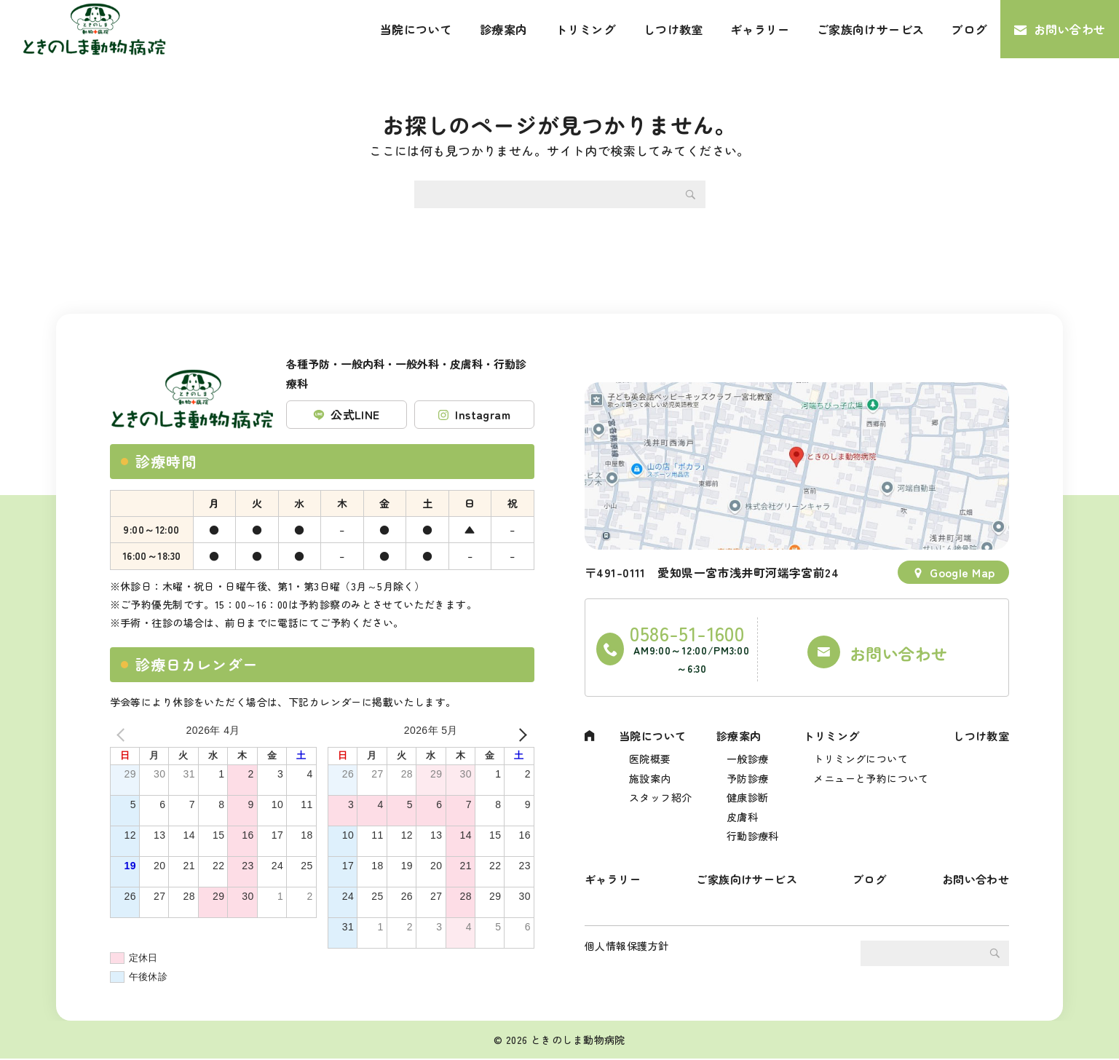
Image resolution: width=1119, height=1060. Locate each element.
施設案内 (649, 766)
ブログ (968, 29)
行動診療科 (751, 830)
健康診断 (746, 788)
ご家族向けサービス (871, 29)
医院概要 (649, 745)
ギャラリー (760, 29)
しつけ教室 (673, 29)
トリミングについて (858, 745)
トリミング (585, 29)
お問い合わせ (1070, 29)
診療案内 (504, 29)
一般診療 (746, 745)
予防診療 (746, 766)
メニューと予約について (869, 766)
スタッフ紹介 (660, 788)
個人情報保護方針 (626, 955)
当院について (416, 29)
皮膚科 (740, 809)
